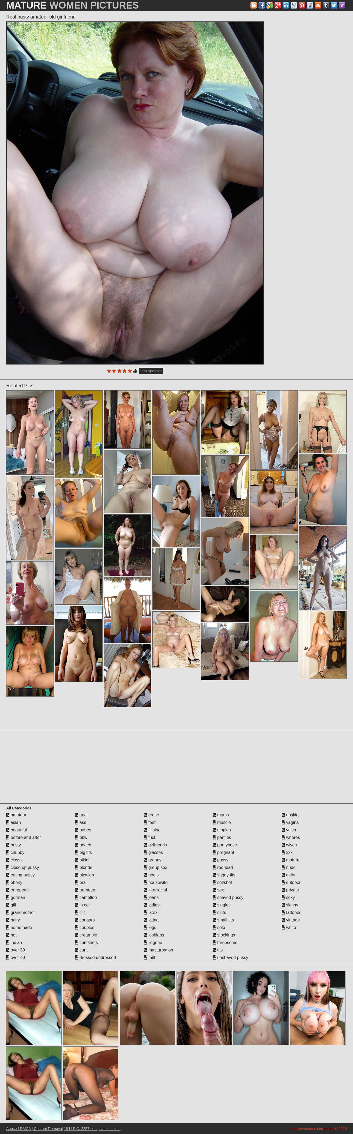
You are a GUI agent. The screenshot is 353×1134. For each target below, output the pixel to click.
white (289, 927)
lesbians (154, 935)
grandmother (20, 912)
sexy (288, 897)
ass (80, 822)
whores (291, 837)
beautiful (16, 830)
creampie (86, 935)
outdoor (291, 882)
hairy (13, 920)
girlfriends (155, 845)
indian (14, 942)
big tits (83, 852)
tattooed (292, 912)
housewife (156, 882)
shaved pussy (228, 897)
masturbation (158, 950)
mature (290, 860)
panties (222, 837)
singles (222, 905)
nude (289, 867)
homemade (19, 927)
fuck (150, 837)
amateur (16, 815)
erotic (151, 815)
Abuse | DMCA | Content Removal (34, 1128)
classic (14, 860)
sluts (219, 912)
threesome (225, 942)
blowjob (84, 875)
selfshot (222, 882)
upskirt (290, 815)
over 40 (15, 957)
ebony (14, 882)
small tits (223, 920)
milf (149, 957)
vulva (289, 830)
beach (83, 845)
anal (81, 815)
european (17, 890)
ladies (151, 905)
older (289, 875)
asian (13, 822)
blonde (83, 867)
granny (152, 860)
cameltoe (86, 897)
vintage (291, 920)
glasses (153, 852)
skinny (290, 905)
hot (11, 935)
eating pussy (20, 875)
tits (218, 950)
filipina (152, 830)
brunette (85, 890)
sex (218, 890)
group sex (155, 867)
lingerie (153, 942)
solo (219, 927)
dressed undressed (95, 957)
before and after (23, 837)
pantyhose (225, 845)
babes (83, 830)
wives (289, 845)
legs (150, 927)
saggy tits (224, 875)
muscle (222, 822)
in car (82, 905)
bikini (82, 860)
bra (80, 882)
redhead (223, 867)
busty (13, 845)
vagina (290, 822)
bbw (81, 837)
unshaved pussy (230, 957)
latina (151, 920)
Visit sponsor (151, 371)
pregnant (223, 852)
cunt (81, 950)
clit (80, 912)
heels (151, 875)
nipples (222, 830)
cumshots (86, 942)
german (15, 897)
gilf (11, 905)
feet (149, 822)
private (290, 890)
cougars (85, 920)
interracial (155, 890)
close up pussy (22, 867)
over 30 (15, 950)
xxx (287, 852)
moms (221, 815)
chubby (15, 852)
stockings (224, 935)
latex (150, 912)
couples (84, 927)
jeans (151, 897)
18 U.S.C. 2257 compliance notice (92, 1128)
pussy (220, 860)
